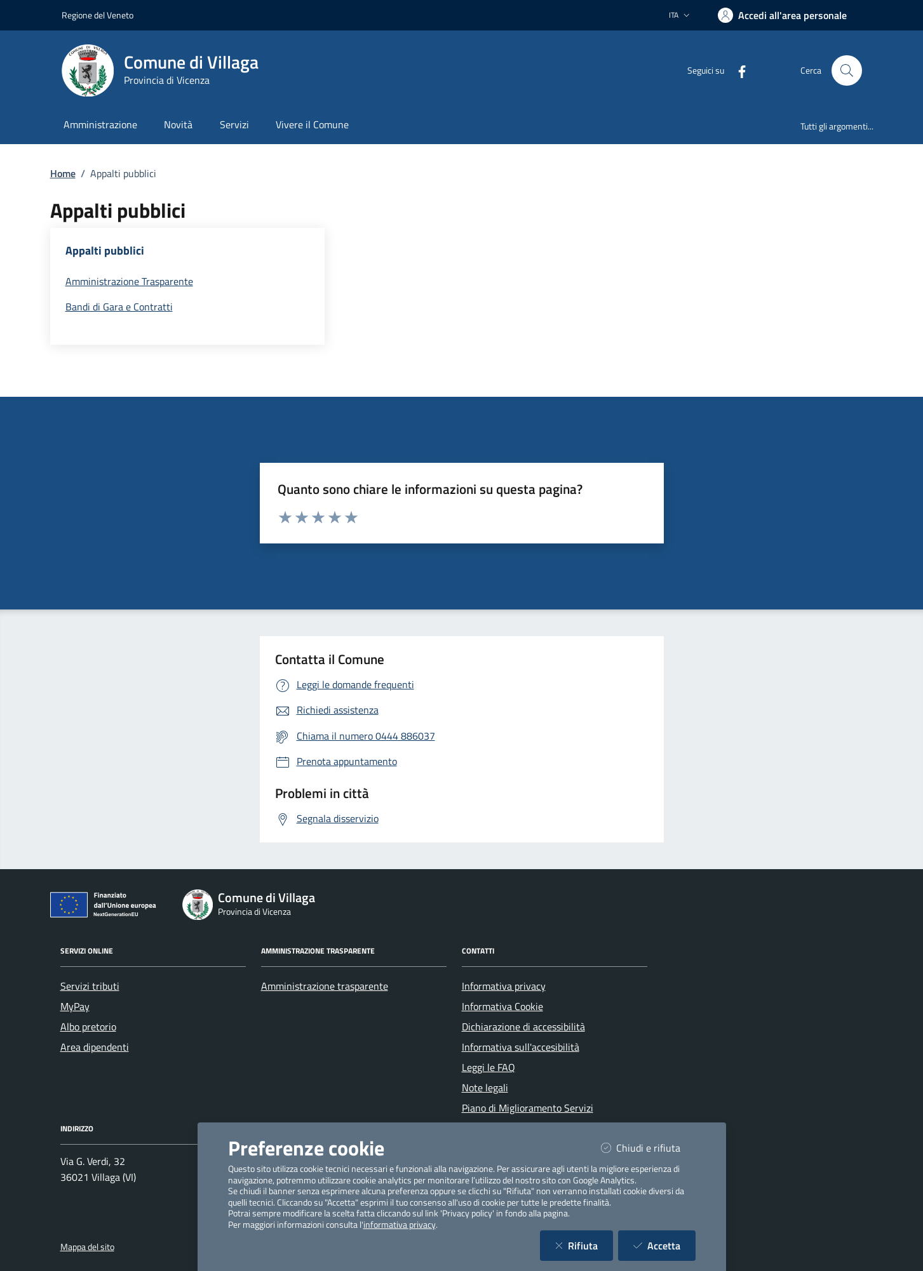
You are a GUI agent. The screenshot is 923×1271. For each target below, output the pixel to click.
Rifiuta (584, 1245)
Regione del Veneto (97, 15)
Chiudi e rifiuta (648, 1147)
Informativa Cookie (502, 1006)
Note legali (485, 1087)
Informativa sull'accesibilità (520, 1047)
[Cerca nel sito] (847, 70)
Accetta (664, 1245)
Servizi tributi (89, 986)
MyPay (75, 1006)
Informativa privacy (504, 986)
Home (63, 173)
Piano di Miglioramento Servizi (527, 1107)
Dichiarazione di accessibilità (523, 1026)
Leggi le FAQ (488, 1067)
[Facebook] (737, 70)
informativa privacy (399, 1225)
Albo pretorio (88, 1026)
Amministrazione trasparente (324, 986)
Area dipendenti (94, 1047)
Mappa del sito (87, 1247)
